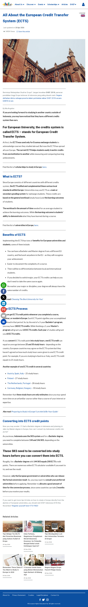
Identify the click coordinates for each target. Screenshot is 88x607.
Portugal (26, 383)
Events (41, 4)
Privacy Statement (19, 595)
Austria (10, 373)
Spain (17, 373)
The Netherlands (14, 383)
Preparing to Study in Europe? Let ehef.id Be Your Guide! (34, 411)
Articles (65, 4)
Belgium (19, 388)
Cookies (31, 595)
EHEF (73, 4)
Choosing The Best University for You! (27, 299)
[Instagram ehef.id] (47, 600)
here (36, 225)
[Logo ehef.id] (7, 3)
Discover (31, 4)
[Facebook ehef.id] (40, 600)
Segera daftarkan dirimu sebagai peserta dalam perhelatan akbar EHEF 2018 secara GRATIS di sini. (32, 98)
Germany (11, 388)
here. (45, 167)
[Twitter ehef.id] (43, 600)
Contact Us (55, 595)
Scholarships (53, 4)
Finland (10, 378)
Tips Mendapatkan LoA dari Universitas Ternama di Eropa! (54, 536)
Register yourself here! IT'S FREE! (25, 506)
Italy (22, 373)
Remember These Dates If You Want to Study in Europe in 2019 (12, 569)
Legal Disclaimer (42, 595)
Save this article (23, 31)
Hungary (27, 388)
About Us (19, 4)
